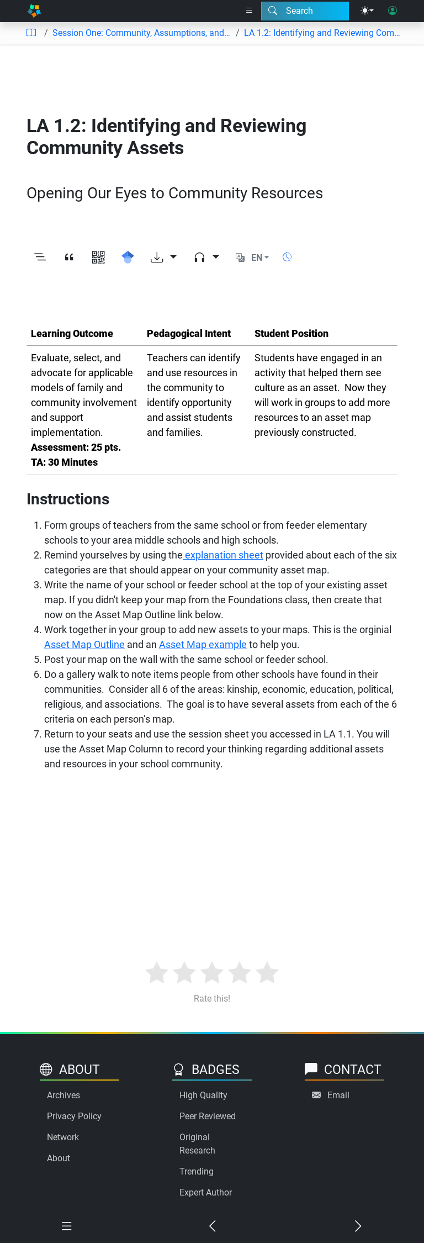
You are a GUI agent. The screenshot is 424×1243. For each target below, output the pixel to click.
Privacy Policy (74, 1116)
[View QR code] (98, 258)
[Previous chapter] (212, 1226)
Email (338, 1095)
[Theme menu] (367, 11)
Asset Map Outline (84, 644)
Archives (63, 1095)
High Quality (203, 1095)
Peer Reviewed (207, 1116)
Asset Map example (203, 644)
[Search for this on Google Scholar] (127, 258)
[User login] (392, 11)
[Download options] (164, 258)
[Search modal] (305, 11)
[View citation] (69, 258)
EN (256, 257)
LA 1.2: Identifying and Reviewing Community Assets (323, 33)
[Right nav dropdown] (249, 11)
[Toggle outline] (40, 258)
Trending (196, 1171)
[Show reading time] (287, 257)
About (58, 1158)
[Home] (34, 11)
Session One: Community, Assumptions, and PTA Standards (141, 33)
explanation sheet (223, 555)
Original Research (197, 1144)
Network (63, 1137)
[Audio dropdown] (206, 258)
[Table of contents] (31, 33)
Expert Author (205, 1192)
